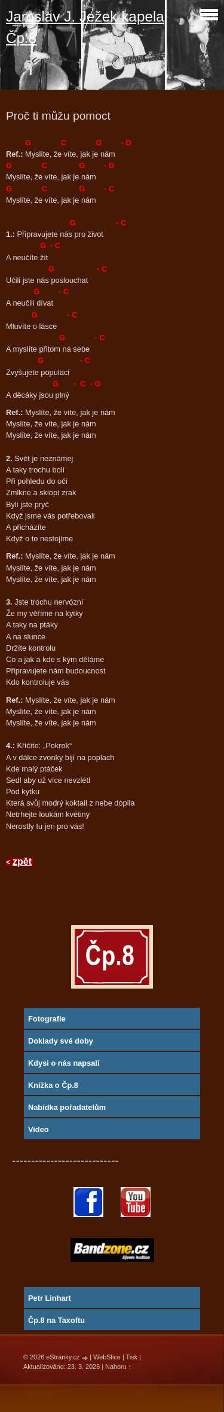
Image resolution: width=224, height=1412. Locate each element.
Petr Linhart (49, 1298)
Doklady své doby (60, 1040)
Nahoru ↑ (118, 1366)
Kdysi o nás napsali (63, 1063)
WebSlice (107, 1357)
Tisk (132, 1357)
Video (38, 1129)
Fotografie (47, 1018)
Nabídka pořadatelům (67, 1107)
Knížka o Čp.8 (53, 1085)
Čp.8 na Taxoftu (56, 1320)
